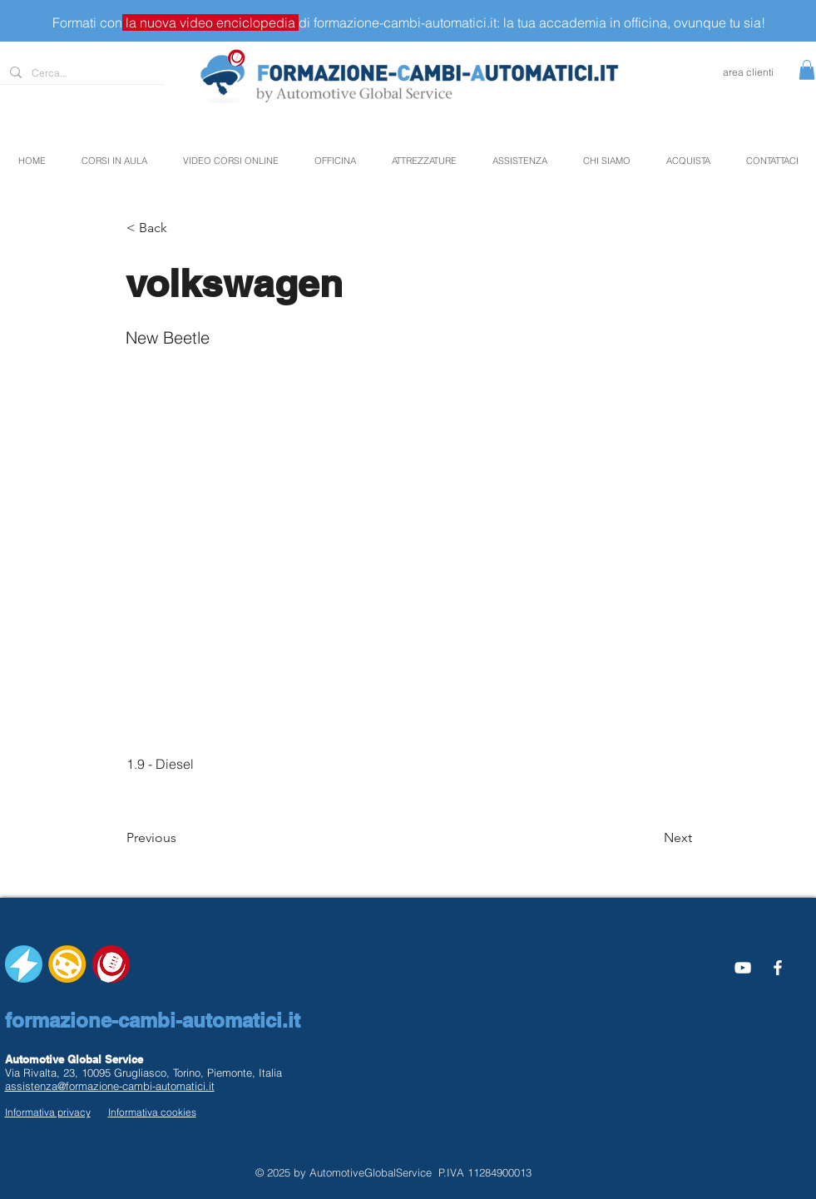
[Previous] (181, 838)
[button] (807, 70)
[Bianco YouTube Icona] (743, 968)
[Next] (650, 838)
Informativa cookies (152, 1112)
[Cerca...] (81, 73)
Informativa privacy (48, 1112)
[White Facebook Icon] (778, 968)
